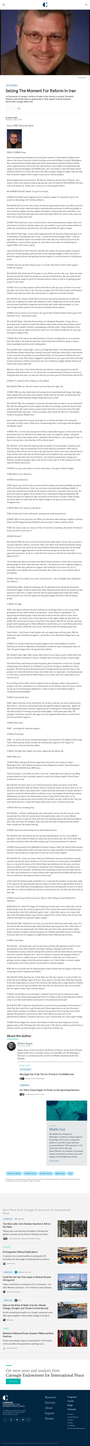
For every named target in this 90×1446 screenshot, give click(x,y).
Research (50, 1397)
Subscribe (13, 1381)
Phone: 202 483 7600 (10, 1414)
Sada (19, 1300)
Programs (72, 1397)
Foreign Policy (30, 1173)
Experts (49, 1413)
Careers (70, 1420)
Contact (70, 1414)
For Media (71, 1425)
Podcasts (72, 1409)
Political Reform (14, 1173)
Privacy (70, 1423)
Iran (70, 1173)
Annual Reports (73, 1417)
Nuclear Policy (45, 1173)
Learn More (54, 1160)
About (48, 1407)
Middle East (60, 1173)
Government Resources (76, 1428)
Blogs (70, 1405)
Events (71, 1401)
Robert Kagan (13, 118)
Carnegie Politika (24, 1272)
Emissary (21, 1219)
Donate (49, 1418)
